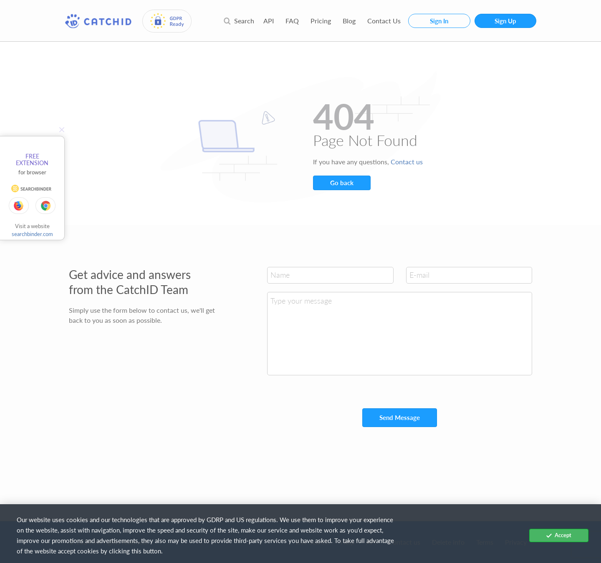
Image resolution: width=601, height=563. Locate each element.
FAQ (292, 21)
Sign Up (505, 21)
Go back (342, 182)
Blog (349, 21)
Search (238, 21)
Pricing (321, 21)
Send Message (399, 417)
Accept (558, 535)
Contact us (407, 162)
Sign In (439, 21)
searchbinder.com (32, 234)
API (268, 21)
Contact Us (384, 21)
